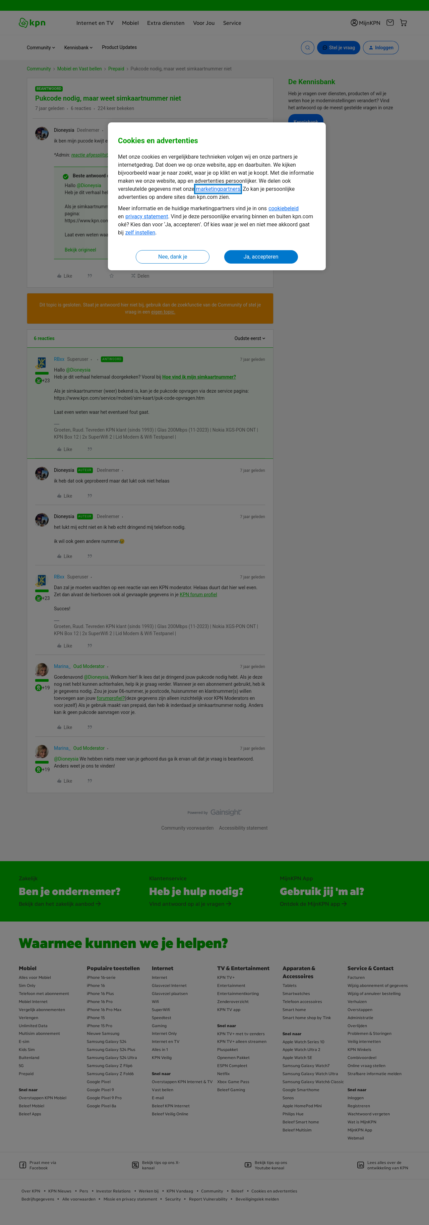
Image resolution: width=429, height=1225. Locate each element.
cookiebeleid (283, 208)
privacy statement (146, 216)
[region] (217, 196)
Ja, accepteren (261, 257)
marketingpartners (218, 189)
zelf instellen (140, 232)
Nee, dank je (172, 257)
